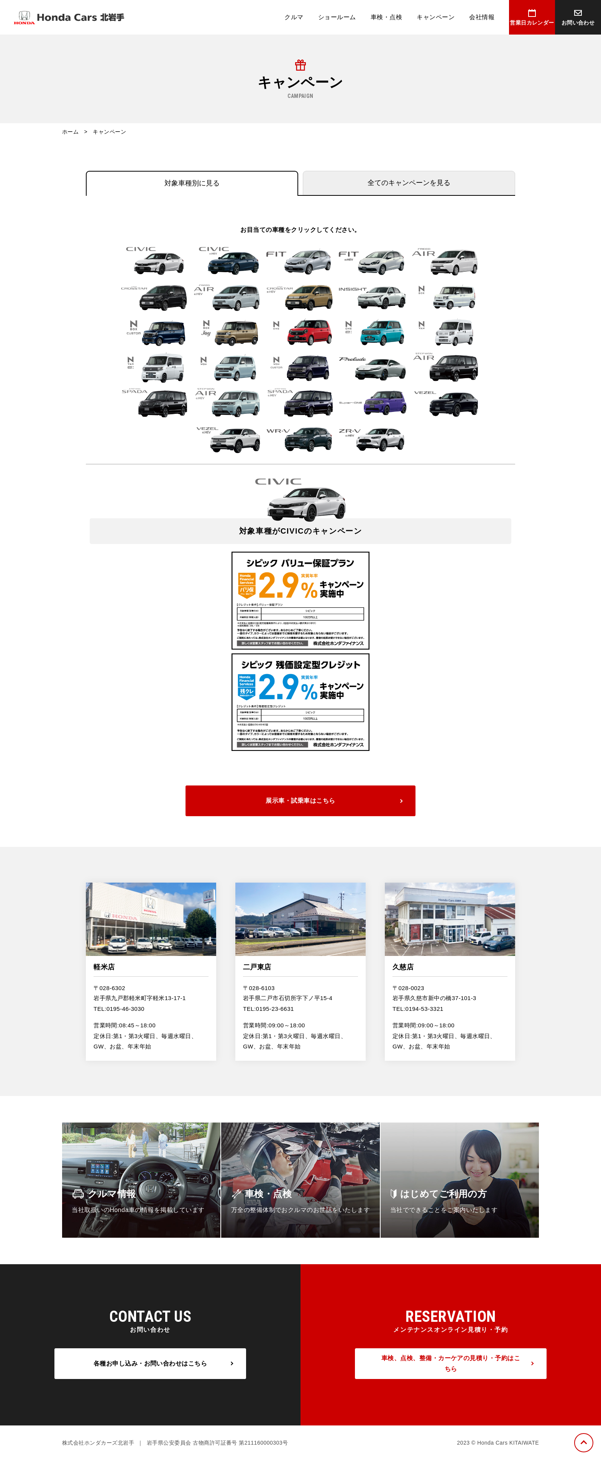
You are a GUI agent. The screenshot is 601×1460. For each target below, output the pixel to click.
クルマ (293, 17)
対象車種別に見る (192, 183)
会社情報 (481, 17)
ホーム (70, 132)
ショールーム (337, 17)
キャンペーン (436, 17)
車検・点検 (386, 17)
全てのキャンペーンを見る (409, 183)
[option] (300, 613)
